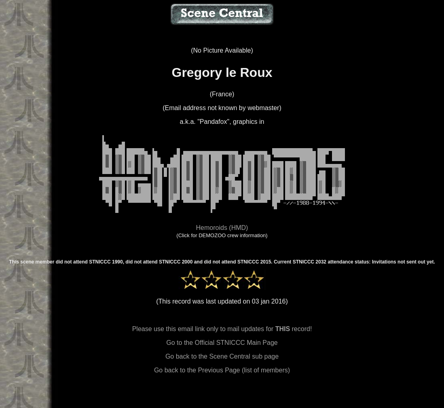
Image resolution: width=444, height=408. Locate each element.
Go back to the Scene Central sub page (222, 356)
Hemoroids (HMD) (222, 227)
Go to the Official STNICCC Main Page (221, 342)
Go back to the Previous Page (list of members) (222, 370)
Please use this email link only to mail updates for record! (222, 328)
